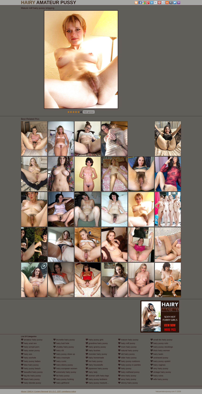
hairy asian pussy (30, 350)
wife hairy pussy (159, 379)
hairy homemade (95, 358)
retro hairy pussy (127, 376)
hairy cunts (59, 361)
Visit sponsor (89, 112)
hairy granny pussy (96, 347)
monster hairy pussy (96, 354)
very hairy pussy (159, 368)
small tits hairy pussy (161, 340)
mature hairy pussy (128, 340)
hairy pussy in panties (129, 365)
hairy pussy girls (94, 340)
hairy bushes (93, 350)
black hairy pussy (30, 379)
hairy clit (58, 350)
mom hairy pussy (127, 347)
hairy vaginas (158, 365)
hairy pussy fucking (63, 379)
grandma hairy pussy (97, 343)
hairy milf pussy (126, 343)
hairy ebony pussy (63, 365)
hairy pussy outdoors (129, 361)
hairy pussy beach (30, 368)
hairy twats (156, 354)
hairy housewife (94, 365)
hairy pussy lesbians (96, 379)
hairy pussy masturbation (98, 383)
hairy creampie (61, 358)
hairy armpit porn (30, 347)
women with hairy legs (97, 376)
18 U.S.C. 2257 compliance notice (62, 391)
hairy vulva (156, 376)
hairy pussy (124, 368)
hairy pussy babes (30, 361)
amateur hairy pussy (32, 340)
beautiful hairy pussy (32, 372)
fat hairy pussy (61, 376)
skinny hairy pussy (128, 383)
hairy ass (26, 354)
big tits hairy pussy (31, 376)
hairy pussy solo (159, 343)
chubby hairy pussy (63, 347)
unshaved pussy (159, 358)
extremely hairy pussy (64, 372)
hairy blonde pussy (31, 383)
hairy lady (91, 372)
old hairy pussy (126, 354)
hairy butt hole (61, 343)
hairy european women (65, 368)
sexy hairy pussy (127, 379)
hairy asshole (28, 358)
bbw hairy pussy (30, 365)
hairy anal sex (29, 343)
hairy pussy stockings (161, 347)
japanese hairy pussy (97, 368)
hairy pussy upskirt (160, 361)
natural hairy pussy (128, 350)
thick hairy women (160, 350)
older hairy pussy (127, 358)
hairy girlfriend (61, 383)
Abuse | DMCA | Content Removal (34, 391)
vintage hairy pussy (160, 372)
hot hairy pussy (94, 361)
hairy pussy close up (64, 354)
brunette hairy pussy (64, 340)
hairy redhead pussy (129, 372)
